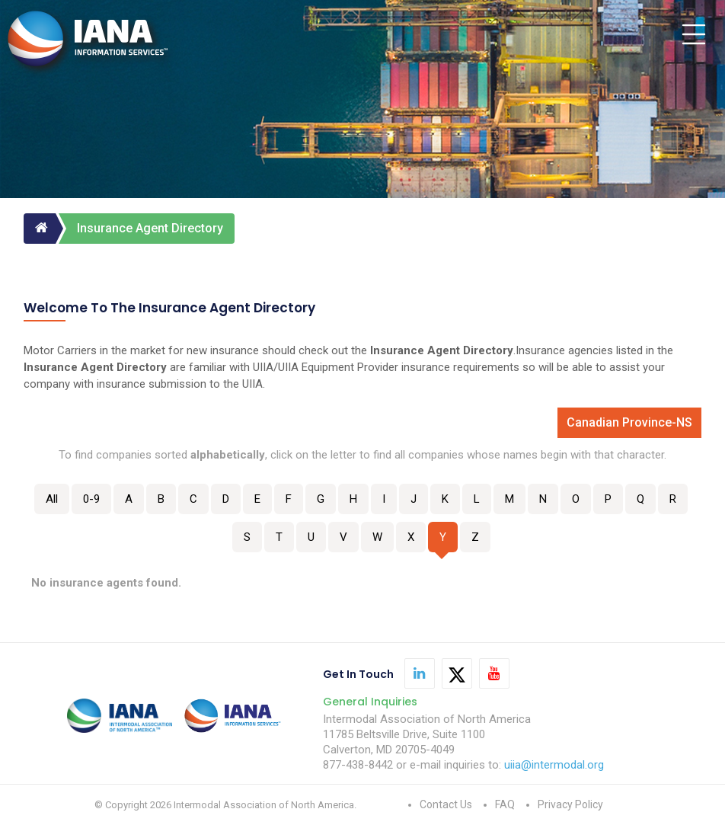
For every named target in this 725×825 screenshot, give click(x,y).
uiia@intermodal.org (554, 765)
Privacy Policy (570, 804)
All (52, 499)
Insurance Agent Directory (150, 228)
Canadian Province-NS (629, 422)
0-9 (91, 499)
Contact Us (446, 804)
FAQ (505, 804)
